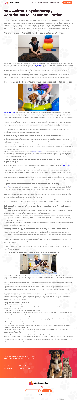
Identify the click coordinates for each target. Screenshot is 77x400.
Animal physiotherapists (9, 112)
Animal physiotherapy (9, 186)
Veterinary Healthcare (42, 2)
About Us (32, 2)
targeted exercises (65, 165)
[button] (32, 2)
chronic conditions (38, 65)
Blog (58, 2)
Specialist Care (53, 2)
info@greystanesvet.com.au (25, 369)
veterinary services (36, 151)
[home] (12, 2)
